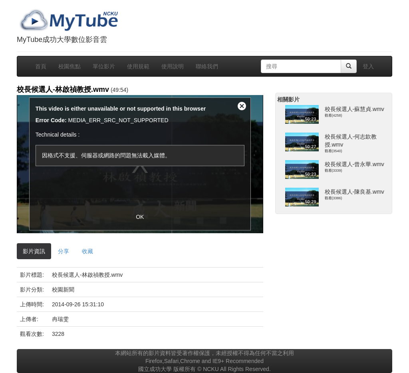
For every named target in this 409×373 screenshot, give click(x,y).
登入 (368, 66)
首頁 (40, 66)
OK (140, 217)
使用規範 (138, 66)
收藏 (87, 251)
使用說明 (172, 66)
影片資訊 (34, 251)
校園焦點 (69, 66)
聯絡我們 (207, 66)
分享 (63, 251)
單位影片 (104, 66)
